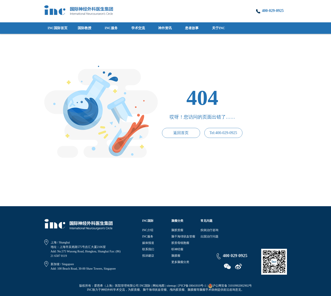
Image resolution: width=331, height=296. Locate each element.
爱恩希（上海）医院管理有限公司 (116, 285)
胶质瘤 (135, 289)
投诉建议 (148, 255)
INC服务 (111, 28)
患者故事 (192, 28)
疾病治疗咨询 (209, 230)
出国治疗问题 (209, 236)
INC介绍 (147, 230)
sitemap (171, 285)
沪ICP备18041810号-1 (192, 285)
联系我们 (148, 249)
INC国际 (144, 285)
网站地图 (159, 285)
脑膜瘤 (175, 255)
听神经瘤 (177, 249)
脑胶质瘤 (177, 230)
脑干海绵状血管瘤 (183, 236)
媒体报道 (148, 243)
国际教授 (84, 28)
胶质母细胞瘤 (180, 243)
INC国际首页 (57, 28)
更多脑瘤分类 (180, 262)
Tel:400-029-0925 (223, 133)
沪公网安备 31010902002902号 (230, 286)
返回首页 (181, 133)
